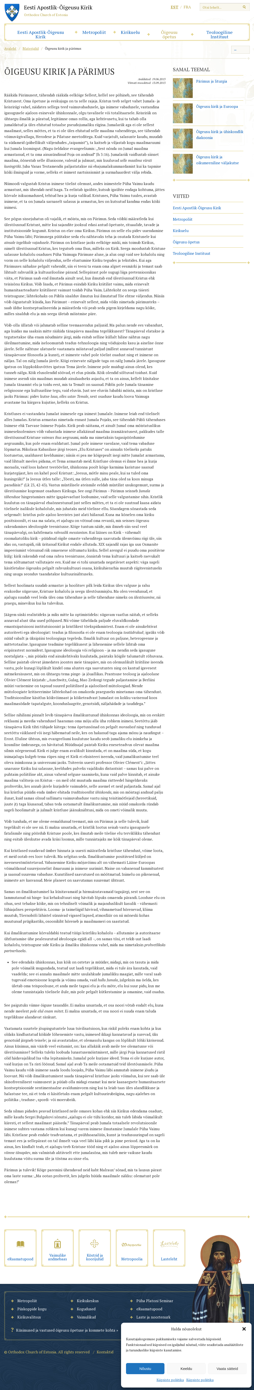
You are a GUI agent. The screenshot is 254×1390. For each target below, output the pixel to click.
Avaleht (10, 48)
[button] (244, 1328)
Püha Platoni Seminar (154, 1300)
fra (187, 7)
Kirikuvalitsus (29, 1317)
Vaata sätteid (227, 1368)
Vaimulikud (86, 1317)
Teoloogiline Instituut (219, 34)
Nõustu (145, 1368)
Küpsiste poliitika (170, 1379)
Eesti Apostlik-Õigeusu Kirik (40, 34)
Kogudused (86, 1308)
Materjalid (31, 48)
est (174, 7)
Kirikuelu (130, 32)
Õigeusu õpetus (169, 34)
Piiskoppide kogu (31, 1308)
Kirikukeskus (88, 1300)
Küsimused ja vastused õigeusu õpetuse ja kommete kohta (65, 1330)
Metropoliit (94, 32)
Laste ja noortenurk (153, 1317)
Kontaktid (105, 1351)
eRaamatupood (149, 1308)
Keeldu (186, 1368)
